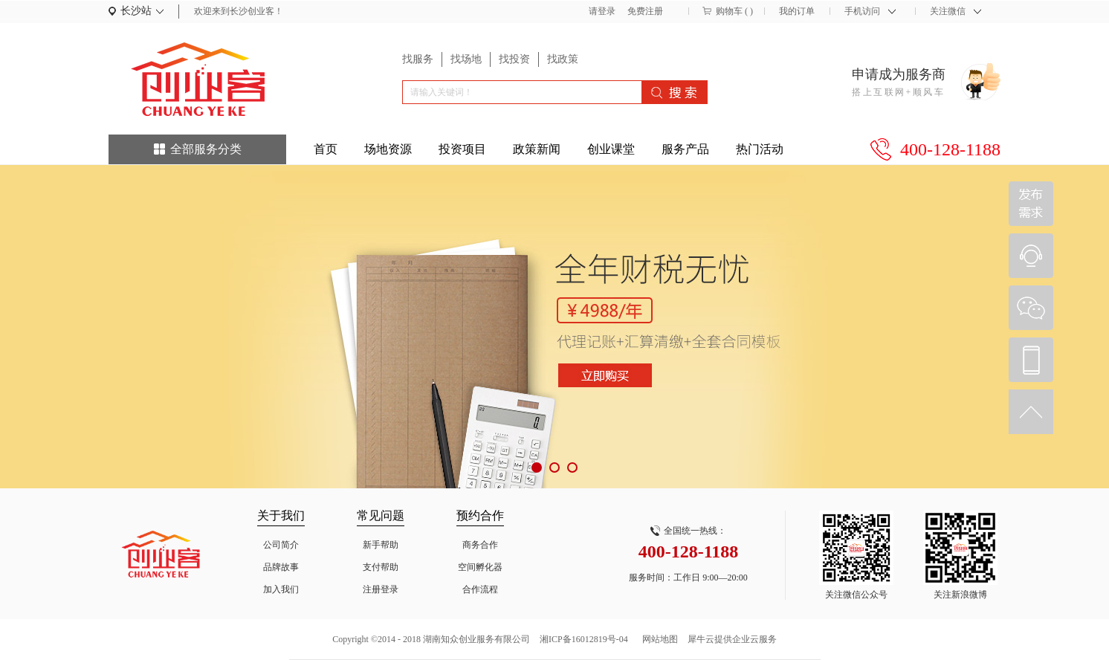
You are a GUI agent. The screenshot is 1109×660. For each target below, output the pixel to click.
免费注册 (645, 11)
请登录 (602, 11)
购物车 (729, 11)
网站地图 (658, 639)
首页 (325, 149)
